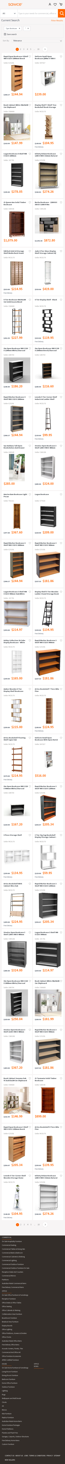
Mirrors (4, 1410)
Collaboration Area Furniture (12, 1314)
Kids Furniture (6, 1414)
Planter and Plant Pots (10, 1433)
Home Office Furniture (9, 1383)
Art (3, 1406)
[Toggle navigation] (3, 4)
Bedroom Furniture (8, 1379)
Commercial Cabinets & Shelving (13, 1257)
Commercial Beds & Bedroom (12, 1253)
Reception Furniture (9, 1299)
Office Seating (7, 1306)
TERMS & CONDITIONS (37, 1455)
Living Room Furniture (10, 1372)
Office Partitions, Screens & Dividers (14, 1333)
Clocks (4, 1402)
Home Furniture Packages (11, 1425)
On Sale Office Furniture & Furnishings (15, 1295)
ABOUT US (19, 1455)
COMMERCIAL (6, 1237)
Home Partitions (7, 1429)
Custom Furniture (8, 1444)
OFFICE (4, 1291)
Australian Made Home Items (12, 1421)
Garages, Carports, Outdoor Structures (15, 1436)
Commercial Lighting (9, 1260)
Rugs (3, 1394)
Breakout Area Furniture (10, 1322)
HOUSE (4, 1364)
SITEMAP (57, 1455)
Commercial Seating (9, 1245)
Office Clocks (6, 1337)
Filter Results (57, 20)
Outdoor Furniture (8, 1387)
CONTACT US (9, 1455)
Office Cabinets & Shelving (11, 1310)
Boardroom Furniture (9, 1318)
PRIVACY (50, 1455)
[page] (48, 50)
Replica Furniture (8, 1417)
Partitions (5, 1280)
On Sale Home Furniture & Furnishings (15, 1368)
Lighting (5, 1391)
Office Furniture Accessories (11, 1356)
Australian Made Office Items (12, 1341)
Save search (10, 34)
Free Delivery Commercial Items (13, 1287)
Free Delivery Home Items (10, 1440)
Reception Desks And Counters (12, 1272)
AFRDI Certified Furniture (10, 1360)
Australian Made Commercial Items (14, 1283)
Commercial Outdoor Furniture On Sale (15, 1268)
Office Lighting (7, 1329)
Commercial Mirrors (9, 1276)
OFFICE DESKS (36, 1365)
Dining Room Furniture (10, 1375)
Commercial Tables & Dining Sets (13, 1249)
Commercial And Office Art (11, 1352)
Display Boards (7, 1326)
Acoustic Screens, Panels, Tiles (12, 1348)
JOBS (26, 1455)
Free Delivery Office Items (10, 1345)
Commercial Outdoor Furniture (13, 1264)
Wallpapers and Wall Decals (11, 1398)
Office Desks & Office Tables (11, 1303)
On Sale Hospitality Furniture (12, 1241)
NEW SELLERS (10, 1460)
